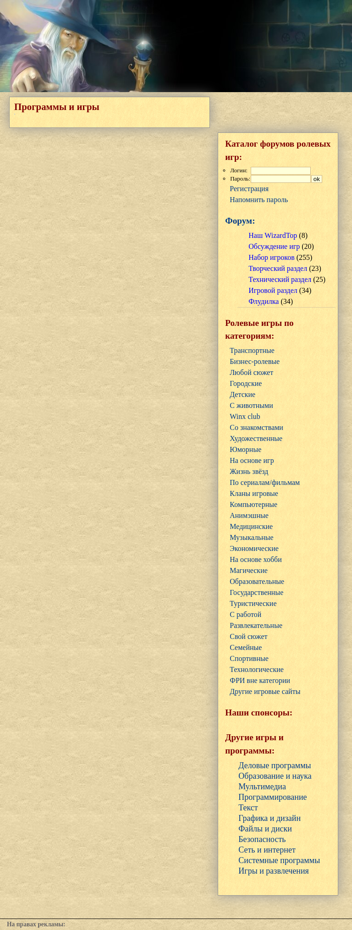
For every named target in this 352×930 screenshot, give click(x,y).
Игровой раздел (272, 290)
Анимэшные (249, 515)
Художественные (256, 438)
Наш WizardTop (272, 235)
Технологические (257, 669)
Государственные (256, 592)
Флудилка (263, 301)
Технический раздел (279, 279)
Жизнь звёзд (249, 471)
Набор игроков (271, 257)
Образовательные (257, 581)
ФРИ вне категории (260, 680)
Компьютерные (253, 504)
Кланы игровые (254, 493)
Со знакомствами (256, 427)
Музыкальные (251, 537)
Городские (246, 383)
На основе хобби (256, 559)
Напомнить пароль (259, 200)
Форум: (240, 221)
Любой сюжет (251, 372)
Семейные (246, 647)
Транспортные (252, 350)
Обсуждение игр (274, 246)
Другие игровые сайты (265, 691)
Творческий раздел (277, 268)
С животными (251, 405)
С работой (245, 614)
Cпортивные (249, 658)
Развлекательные (256, 625)
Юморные (245, 449)
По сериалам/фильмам (265, 482)
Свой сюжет (248, 636)
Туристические (253, 603)
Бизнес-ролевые (255, 361)
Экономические (254, 548)
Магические (249, 570)
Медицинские (251, 526)
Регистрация (249, 189)
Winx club (245, 416)
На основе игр (252, 460)
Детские (242, 394)
